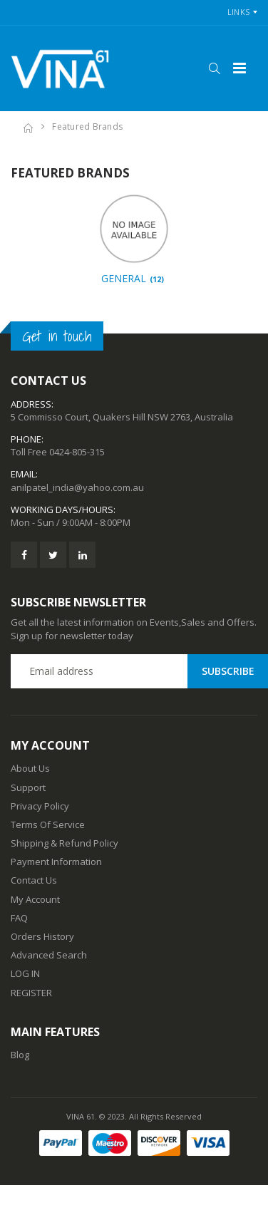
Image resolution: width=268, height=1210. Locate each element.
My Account (35, 899)
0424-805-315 (77, 451)
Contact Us (34, 880)
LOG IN (25, 973)
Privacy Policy (40, 806)
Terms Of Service (48, 824)
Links (238, 11)
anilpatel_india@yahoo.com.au (77, 487)
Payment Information (56, 861)
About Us (30, 768)
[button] (214, 68)
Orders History (42, 936)
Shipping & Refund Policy (64, 843)
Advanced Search (49, 954)
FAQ (19, 917)
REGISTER (31, 992)
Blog (20, 1054)
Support (28, 787)
